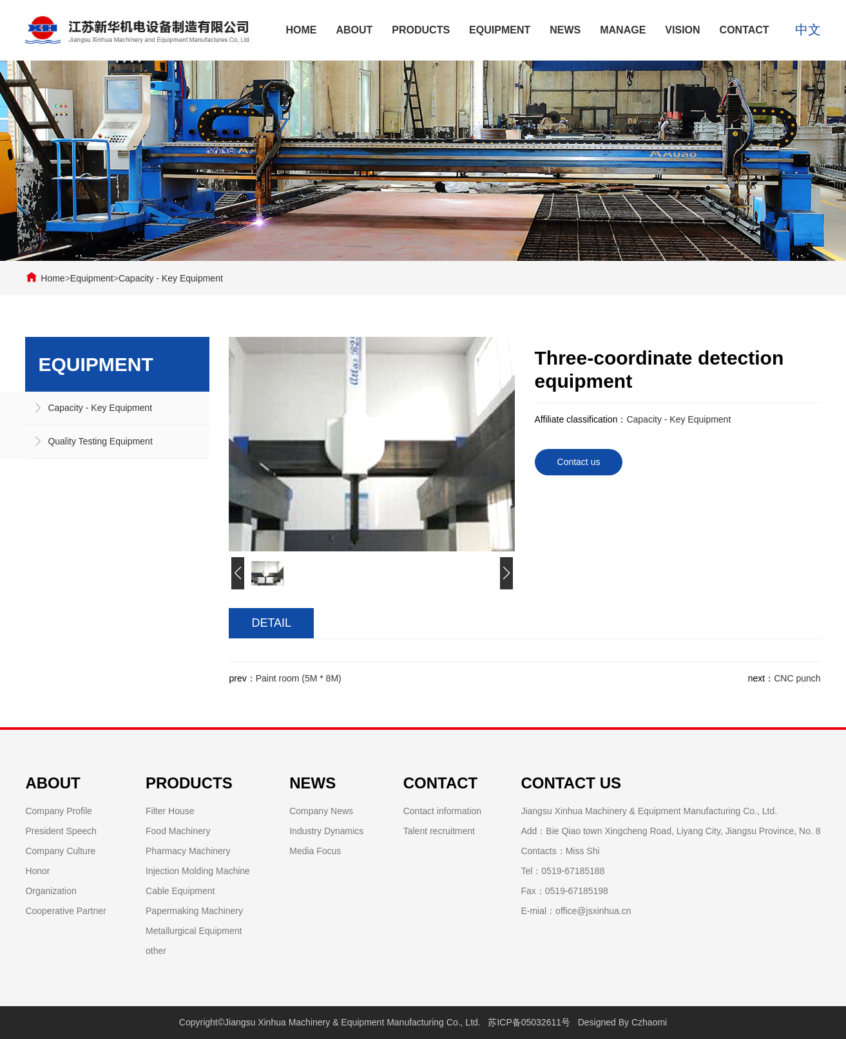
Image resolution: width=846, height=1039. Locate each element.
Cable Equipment (180, 891)
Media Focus (315, 851)
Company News (321, 811)
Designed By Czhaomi (623, 1022)
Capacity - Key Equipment (171, 278)
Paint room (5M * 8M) (298, 678)
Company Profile (58, 811)
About (354, 29)
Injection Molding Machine (198, 871)
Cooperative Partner (65, 911)
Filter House (170, 811)
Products (421, 29)
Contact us (579, 462)
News (565, 29)
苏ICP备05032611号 (529, 1022)
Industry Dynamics (326, 831)
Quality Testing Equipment (100, 441)
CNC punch (797, 678)
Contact (744, 29)
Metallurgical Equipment (194, 931)
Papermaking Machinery (194, 911)
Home (300, 29)
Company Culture (60, 851)
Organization (50, 891)
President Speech (61, 831)
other (156, 951)
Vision (682, 29)
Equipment (499, 29)
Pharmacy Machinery (188, 851)
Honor (37, 871)
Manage (623, 29)
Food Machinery (178, 831)
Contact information (442, 811)
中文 (808, 30)
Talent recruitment (439, 831)
